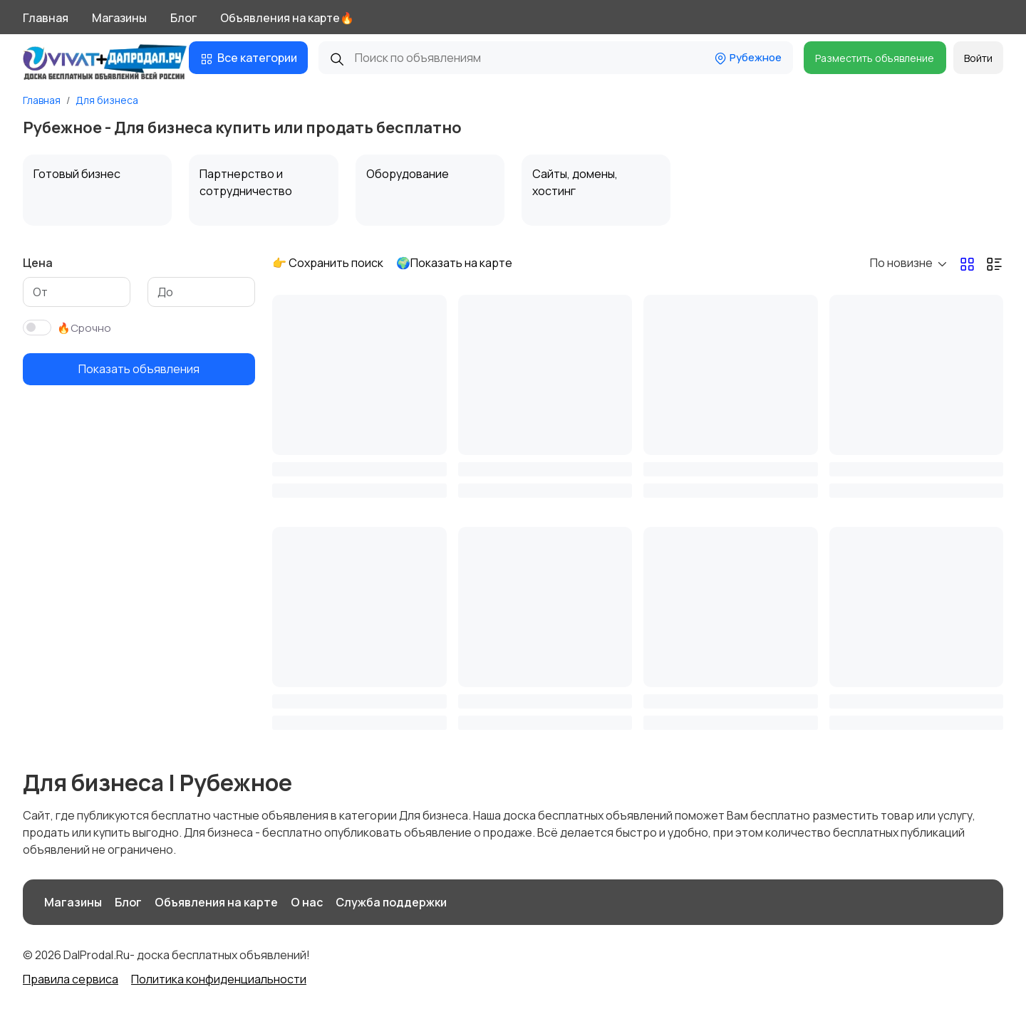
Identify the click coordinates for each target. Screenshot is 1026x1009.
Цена (38, 263)
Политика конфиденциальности (218, 979)
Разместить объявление (874, 58)
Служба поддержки (391, 902)
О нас (307, 902)
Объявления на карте (216, 902)
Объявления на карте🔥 (287, 18)
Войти (978, 58)
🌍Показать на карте (454, 263)
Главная (45, 18)
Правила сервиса (70, 979)
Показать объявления (139, 369)
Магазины (119, 18)
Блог (183, 18)
